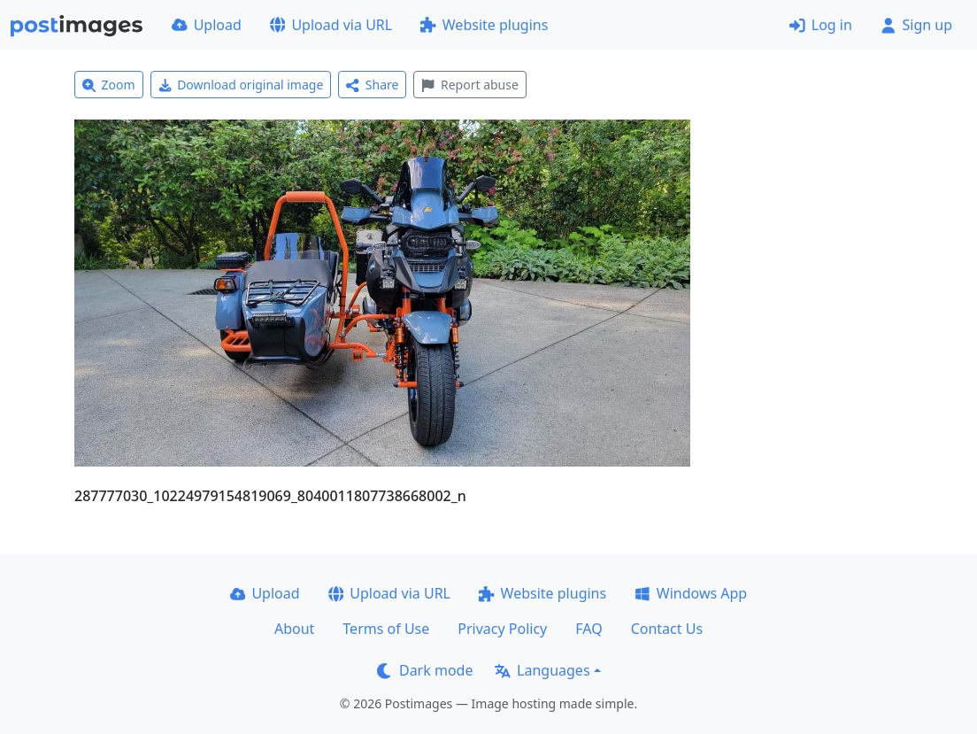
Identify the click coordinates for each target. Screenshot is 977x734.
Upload (207, 25)
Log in (820, 25)
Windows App (691, 593)
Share (372, 84)
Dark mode (425, 670)
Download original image (241, 84)
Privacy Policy (502, 628)
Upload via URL (331, 25)
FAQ (588, 628)
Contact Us (667, 628)
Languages (542, 670)
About (294, 628)
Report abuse (469, 84)
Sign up (916, 25)
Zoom (108, 84)
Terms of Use (385, 628)
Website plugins (484, 25)
